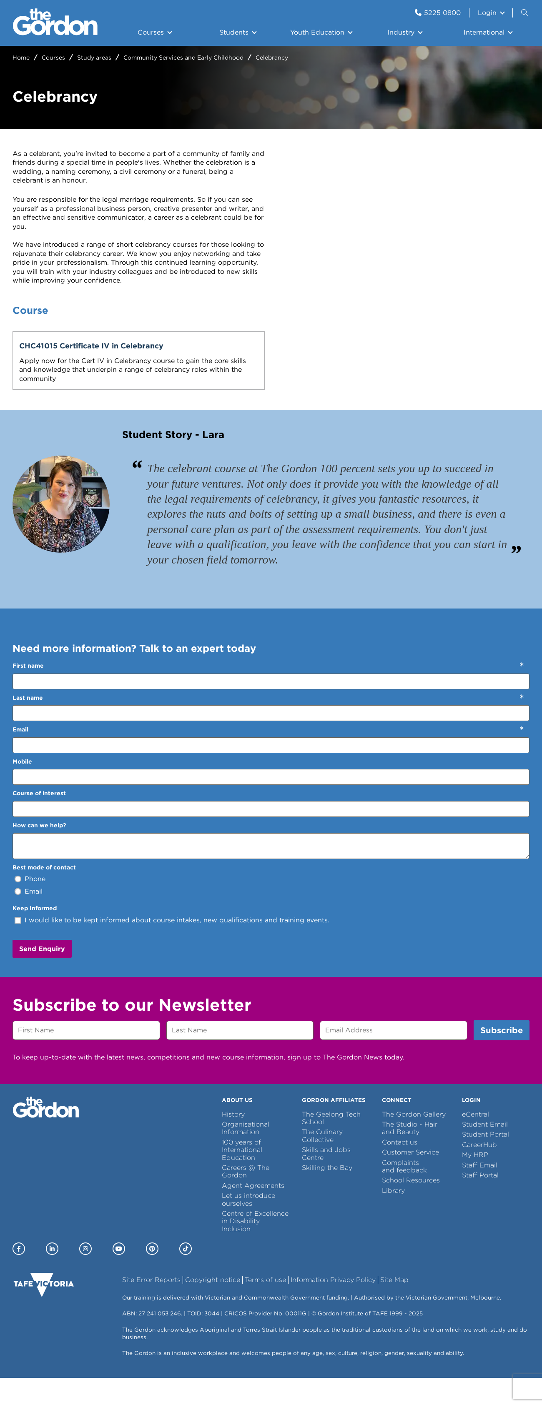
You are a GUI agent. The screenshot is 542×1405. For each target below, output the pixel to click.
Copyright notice (212, 1307)
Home (21, 57)
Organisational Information (245, 1155)
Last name (28, 724)
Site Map (394, 1307)
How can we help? (39, 852)
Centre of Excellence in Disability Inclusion (255, 1248)
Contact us (399, 1170)
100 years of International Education (242, 1177)
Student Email (485, 1152)
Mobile (22, 789)
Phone (35, 906)
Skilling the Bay (327, 1195)
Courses (151, 32)
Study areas (94, 57)
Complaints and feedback (404, 1193)
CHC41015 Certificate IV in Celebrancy (68, 350)
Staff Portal (480, 1203)
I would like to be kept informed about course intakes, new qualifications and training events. (177, 947)
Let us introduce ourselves (248, 1227)
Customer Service (410, 1180)
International (484, 32)
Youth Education (317, 32)
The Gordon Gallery (414, 1141)
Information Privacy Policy (333, 1307)
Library (393, 1218)
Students (233, 32)
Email (20, 757)
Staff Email (479, 1192)
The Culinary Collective (322, 1163)
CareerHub (479, 1172)
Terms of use (265, 1307)
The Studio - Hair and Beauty (409, 1155)
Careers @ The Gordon (245, 1199)
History (233, 1141)
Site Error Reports (151, 1307)
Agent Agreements (253, 1213)
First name (28, 693)
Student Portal (485, 1162)
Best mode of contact (44, 894)
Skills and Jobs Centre (326, 1181)
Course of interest (39, 820)
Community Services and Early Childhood (183, 57)
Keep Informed (35, 935)
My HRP (475, 1182)
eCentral (475, 1141)
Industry (400, 32)
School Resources (411, 1208)
